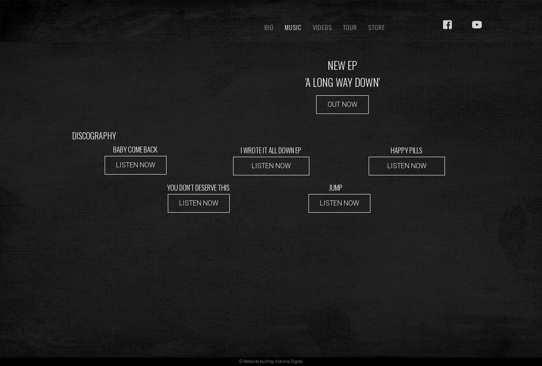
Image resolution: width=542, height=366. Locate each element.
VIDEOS (322, 27)
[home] (147, 14)
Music (293, 27)
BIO (269, 27)
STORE (376, 27)
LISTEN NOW (135, 165)
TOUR (350, 27)
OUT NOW (342, 104)
